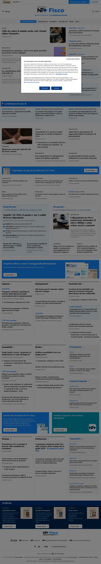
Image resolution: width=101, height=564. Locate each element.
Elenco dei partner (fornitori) (31, 82)
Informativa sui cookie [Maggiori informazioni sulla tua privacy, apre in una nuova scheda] (61, 74)
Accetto (56, 88)
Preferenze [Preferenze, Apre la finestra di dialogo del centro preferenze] (45, 88)
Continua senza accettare (73, 58)
